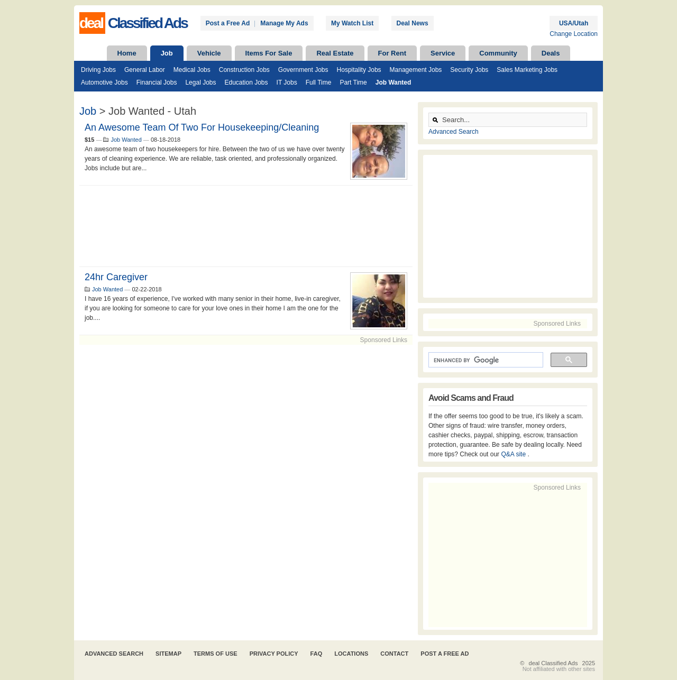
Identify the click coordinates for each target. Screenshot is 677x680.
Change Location (574, 34)
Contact (394, 653)
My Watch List (352, 23)
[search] (485, 360)
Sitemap (168, 653)
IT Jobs (287, 82)
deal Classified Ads (553, 663)
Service (443, 53)
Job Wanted (393, 82)
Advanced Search (453, 131)
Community (498, 53)
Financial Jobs (156, 82)
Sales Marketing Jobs (527, 69)
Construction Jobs (244, 69)
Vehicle (209, 53)
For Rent (392, 53)
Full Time (319, 82)
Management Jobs (416, 69)
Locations (351, 653)
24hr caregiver (116, 277)
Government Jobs (303, 69)
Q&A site (514, 454)
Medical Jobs (192, 69)
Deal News (412, 23)
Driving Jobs (98, 69)
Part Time (353, 82)
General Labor (144, 69)
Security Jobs (469, 69)
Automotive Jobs (104, 82)
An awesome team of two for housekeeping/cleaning (202, 127)
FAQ (316, 653)
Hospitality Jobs (359, 69)
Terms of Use (215, 653)
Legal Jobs (200, 82)
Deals (551, 53)
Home (126, 53)
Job (167, 53)
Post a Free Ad (228, 23)
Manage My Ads (284, 23)
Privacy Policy (274, 653)
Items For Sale (268, 53)
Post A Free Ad (444, 653)
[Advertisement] (246, 226)
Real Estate (334, 53)
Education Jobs (246, 82)
